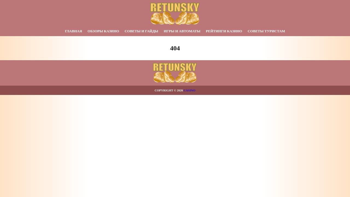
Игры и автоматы (182, 31)
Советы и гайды (141, 31)
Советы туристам (266, 31)
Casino (190, 90)
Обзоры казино (103, 31)
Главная (73, 31)
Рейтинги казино (224, 31)
